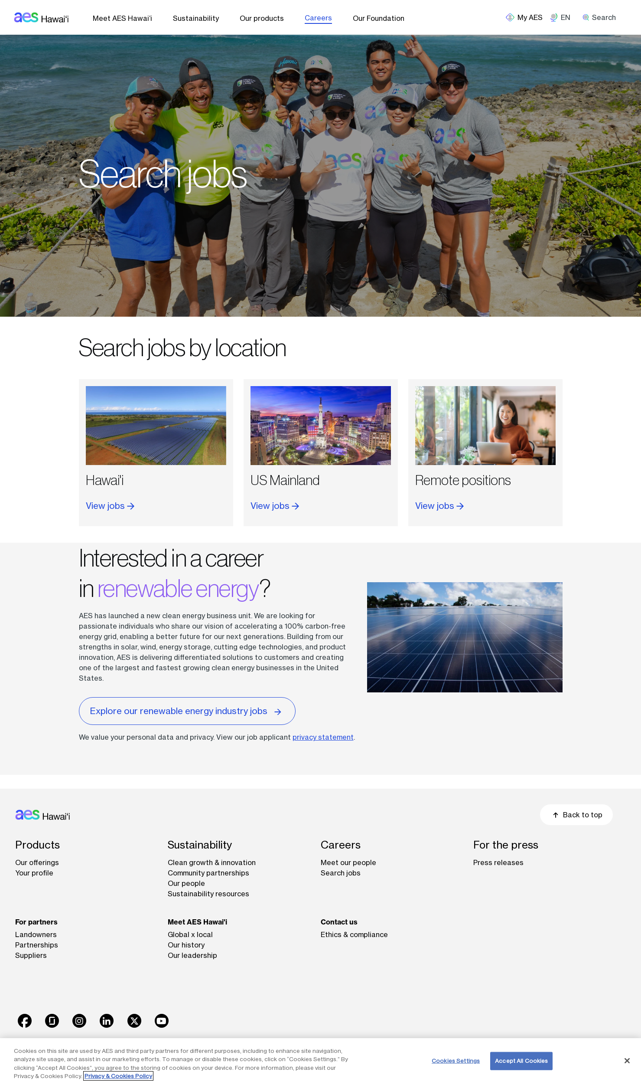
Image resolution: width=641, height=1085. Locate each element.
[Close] (627, 1060)
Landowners (36, 934)
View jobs (110, 505)
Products (37, 845)
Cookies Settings (456, 1060)
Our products (262, 18)
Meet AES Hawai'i (197, 922)
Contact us (339, 922)
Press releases (498, 862)
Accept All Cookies (521, 1060)
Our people (186, 883)
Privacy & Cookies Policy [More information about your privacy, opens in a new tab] (118, 1075)
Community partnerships (208, 873)
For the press (505, 845)
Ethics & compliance (354, 934)
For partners (36, 922)
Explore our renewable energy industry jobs (187, 710)
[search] (602, 17)
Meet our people (348, 862)
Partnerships (36, 945)
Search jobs (341, 873)
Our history (186, 945)
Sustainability (196, 18)
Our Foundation (378, 18)
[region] (320, 1061)
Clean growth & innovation (212, 862)
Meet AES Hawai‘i (122, 18)
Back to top (576, 814)
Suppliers (31, 955)
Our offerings (37, 862)
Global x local (190, 934)
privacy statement (323, 737)
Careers (318, 17)
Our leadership (192, 955)
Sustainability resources (208, 893)
